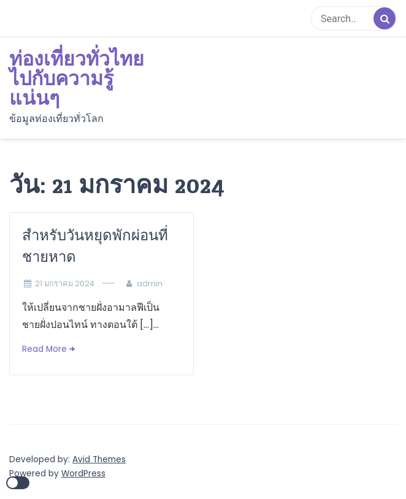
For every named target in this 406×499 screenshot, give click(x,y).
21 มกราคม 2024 (64, 283)
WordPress (83, 473)
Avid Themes (99, 459)
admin (150, 283)
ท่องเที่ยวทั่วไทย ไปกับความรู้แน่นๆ (76, 79)
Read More (44, 349)
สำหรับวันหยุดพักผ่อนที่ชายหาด (95, 246)
